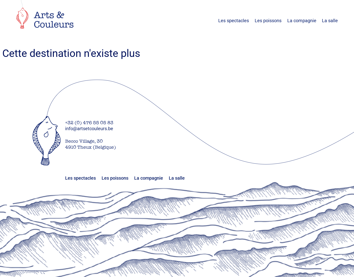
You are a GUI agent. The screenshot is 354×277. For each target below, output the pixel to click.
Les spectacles (236, 20)
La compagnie (301, 20)
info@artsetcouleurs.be (89, 128)
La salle (330, 20)
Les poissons (271, 20)
